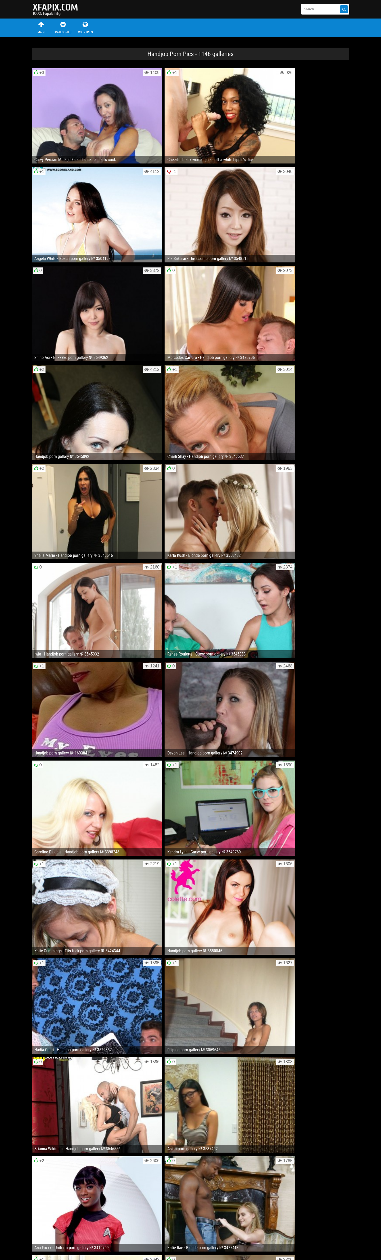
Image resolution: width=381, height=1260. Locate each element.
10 (226, 1071)
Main (41, 27)
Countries (85, 27)
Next (338, 1071)
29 (246, 1071)
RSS (131, 1240)
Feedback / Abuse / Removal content (62, 1236)
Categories (63, 27)
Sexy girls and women (58, 9)
